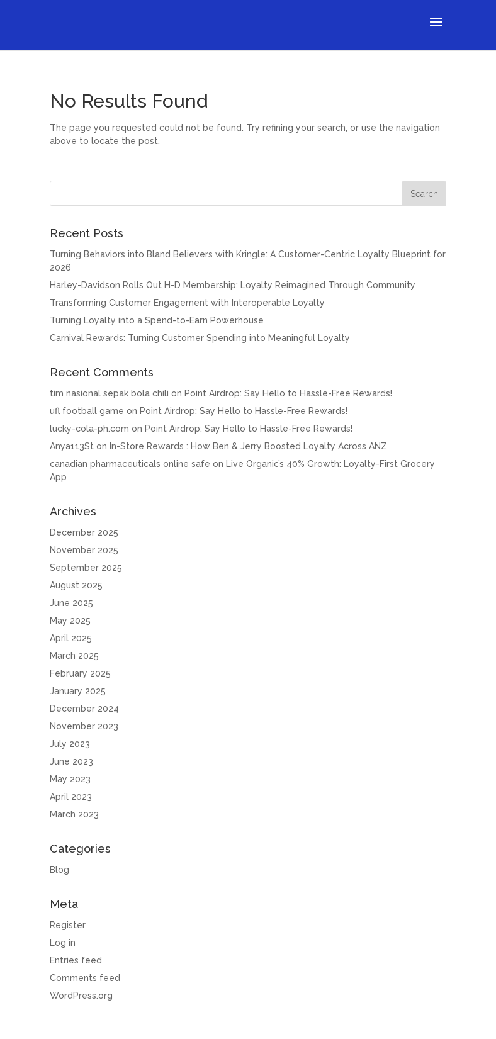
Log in (63, 943)
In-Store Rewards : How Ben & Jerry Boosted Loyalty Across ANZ (248, 446)
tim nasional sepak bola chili (109, 393)
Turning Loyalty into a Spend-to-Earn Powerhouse (157, 320)
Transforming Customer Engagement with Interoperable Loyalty (187, 303)
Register (68, 925)
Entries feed (76, 960)
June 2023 (71, 761)
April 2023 (71, 797)
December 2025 (84, 532)
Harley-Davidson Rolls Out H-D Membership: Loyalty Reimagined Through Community (232, 285)
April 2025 (71, 638)
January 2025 (78, 691)
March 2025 (74, 656)
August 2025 (76, 585)
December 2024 (84, 709)
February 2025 (80, 673)
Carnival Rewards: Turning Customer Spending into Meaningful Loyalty (200, 338)
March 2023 (74, 814)
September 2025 (86, 568)
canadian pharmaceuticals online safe (130, 464)
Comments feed (85, 978)
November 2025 (84, 550)
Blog (59, 870)
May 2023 (70, 779)
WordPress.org (81, 996)
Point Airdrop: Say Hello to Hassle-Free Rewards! (288, 393)
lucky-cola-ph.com (89, 429)
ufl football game (87, 411)
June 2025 (71, 603)
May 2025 (70, 620)
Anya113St (72, 446)
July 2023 (70, 744)
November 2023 (84, 726)
